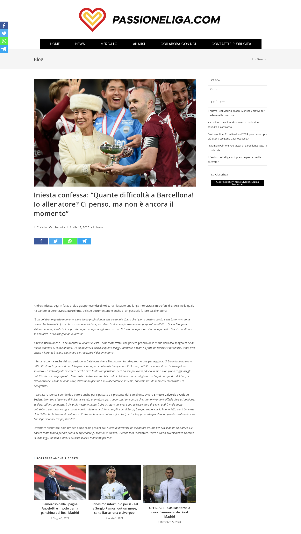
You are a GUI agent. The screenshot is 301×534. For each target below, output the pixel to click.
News (80, 43)
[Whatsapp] (70, 241)
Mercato (109, 43)
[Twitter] (55, 241)
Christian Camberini (50, 227)
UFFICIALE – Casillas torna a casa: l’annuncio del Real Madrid (169, 512)
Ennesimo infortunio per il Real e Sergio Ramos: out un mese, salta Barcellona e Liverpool (115, 508)
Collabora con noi (178, 43)
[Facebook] (41, 241)
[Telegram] (84, 241)
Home (55, 43)
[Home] (252, 59)
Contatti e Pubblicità (231, 43)
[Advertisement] (115, 274)
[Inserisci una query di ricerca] (237, 89)
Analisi (139, 43)
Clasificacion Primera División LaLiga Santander (237, 183)
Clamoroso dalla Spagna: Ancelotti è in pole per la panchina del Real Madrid (60, 508)
